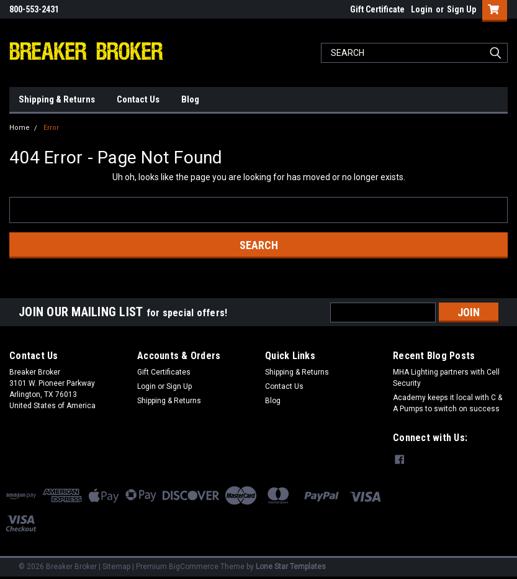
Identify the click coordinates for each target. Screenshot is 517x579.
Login (422, 9)
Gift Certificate (377, 9)
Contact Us (138, 99)
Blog (190, 99)
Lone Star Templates (291, 566)
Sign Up (461, 9)
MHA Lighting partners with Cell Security (446, 378)
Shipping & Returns (57, 99)
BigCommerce (193, 566)
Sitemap (116, 566)
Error (51, 128)
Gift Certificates (164, 372)
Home (19, 128)
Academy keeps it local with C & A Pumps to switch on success (447, 403)
